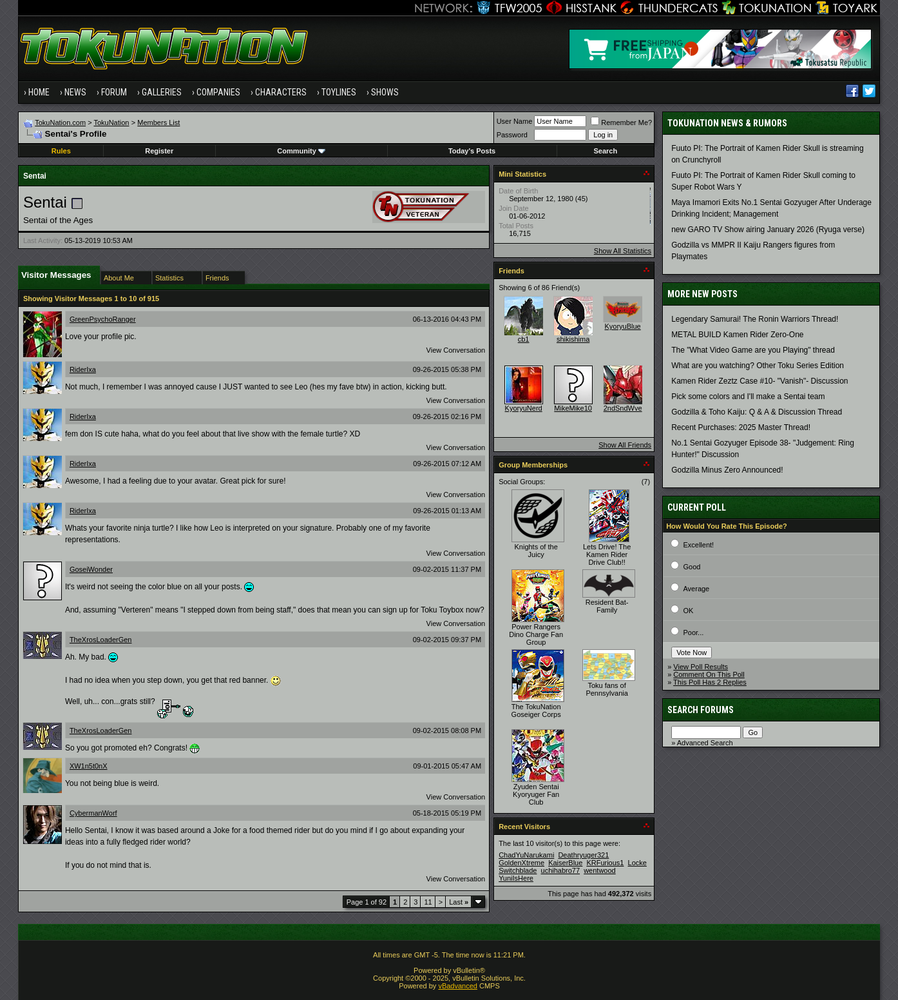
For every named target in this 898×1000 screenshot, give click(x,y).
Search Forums (700, 710)
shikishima (573, 339)
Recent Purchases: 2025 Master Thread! (740, 427)
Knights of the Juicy (535, 550)
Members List (158, 122)
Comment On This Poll (708, 674)
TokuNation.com (60, 122)
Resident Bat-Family (607, 606)
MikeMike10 (573, 408)
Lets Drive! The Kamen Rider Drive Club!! (607, 554)
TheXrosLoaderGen (101, 639)
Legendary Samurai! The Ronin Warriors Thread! (754, 319)
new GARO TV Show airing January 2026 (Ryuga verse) (768, 229)
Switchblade (518, 870)
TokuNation (111, 122)
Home (39, 92)
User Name (515, 121)
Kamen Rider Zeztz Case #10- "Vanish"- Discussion (759, 381)
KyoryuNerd (523, 408)
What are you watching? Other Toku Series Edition (757, 365)
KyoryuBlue (622, 326)
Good (691, 567)
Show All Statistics (622, 251)
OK (688, 610)
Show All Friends (624, 445)
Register (159, 151)
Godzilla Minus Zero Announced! (727, 470)
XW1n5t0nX (89, 766)
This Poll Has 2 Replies (710, 682)
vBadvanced (457, 986)
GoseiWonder (91, 569)
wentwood (600, 870)
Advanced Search (705, 743)
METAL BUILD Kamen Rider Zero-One (737, 334)
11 (428, 902)
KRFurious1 (605, 863)
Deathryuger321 (583, 855)
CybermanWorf (93, 813)
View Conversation (456, 350)
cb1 (524, 339)
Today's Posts (471, 151)
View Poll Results (700, 667)
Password (512, 135)
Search (606, 151)
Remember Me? (621, 122)
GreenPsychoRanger (103, 319)
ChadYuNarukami (526, 855)
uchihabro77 (560, 870)
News (75, 92)
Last (458, 902)
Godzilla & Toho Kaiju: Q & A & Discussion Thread (756, 412)
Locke (637, 863)
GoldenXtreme (521, 863)
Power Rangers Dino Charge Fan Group (536, 634)
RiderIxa (83, 369)
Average (696, 589)
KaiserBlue (565, 863)
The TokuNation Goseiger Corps (536, 710)
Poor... (693, 632)
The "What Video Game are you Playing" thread (753, 350)
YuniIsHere (516, 878)
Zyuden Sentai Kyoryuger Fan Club (536, 794)
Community (301, 151)
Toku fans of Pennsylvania (606, 689)
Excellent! (698, 545)
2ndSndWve (623, 408)
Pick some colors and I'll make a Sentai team (748, 396)
